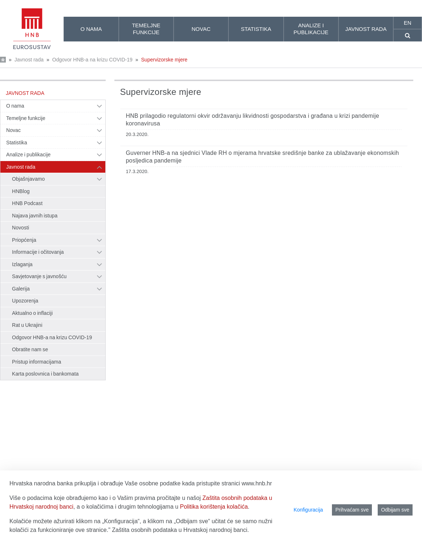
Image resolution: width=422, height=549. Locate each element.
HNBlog (21, 191)
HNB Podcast (27, 203)
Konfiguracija (308, 510)
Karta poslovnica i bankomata (45, 374)
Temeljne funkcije (25, 118)
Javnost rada (29, 60)
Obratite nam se (30, 349)
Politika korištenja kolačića (214, 507)
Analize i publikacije (28, 154)
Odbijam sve (395, 510)
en (407, 23)
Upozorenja (25, 301)
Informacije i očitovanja (38, 252)
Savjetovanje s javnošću (39, 276)
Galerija (21, 289)
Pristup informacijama (36, 362)
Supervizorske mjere (164, 60)
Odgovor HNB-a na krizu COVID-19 (92, 60)
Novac (13, 130)
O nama (15, 106)
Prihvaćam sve (352, 510)
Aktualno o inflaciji (32, 313)
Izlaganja (22, 264)
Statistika (16, 142)
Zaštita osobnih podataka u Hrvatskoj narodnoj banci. (180, 530)
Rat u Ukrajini (27, 325)
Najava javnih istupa (34, 216)
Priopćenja (24, 240)
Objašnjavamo (28, 179)
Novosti (20, 228)
